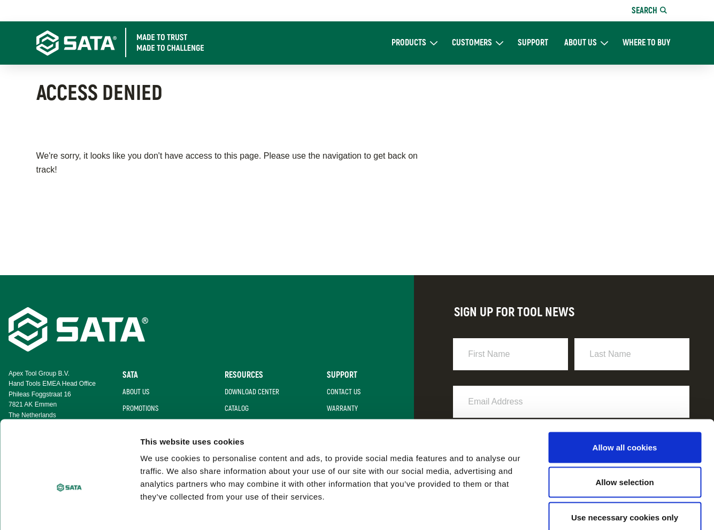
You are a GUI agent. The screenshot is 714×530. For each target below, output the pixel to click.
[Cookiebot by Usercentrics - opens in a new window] (69, 509)
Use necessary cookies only (624, 459)
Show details (561, 508)
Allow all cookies (625, 389)
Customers (472, 43)
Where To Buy (646, 43)
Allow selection (624, 425)
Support (533, 43)
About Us (580, 43)
